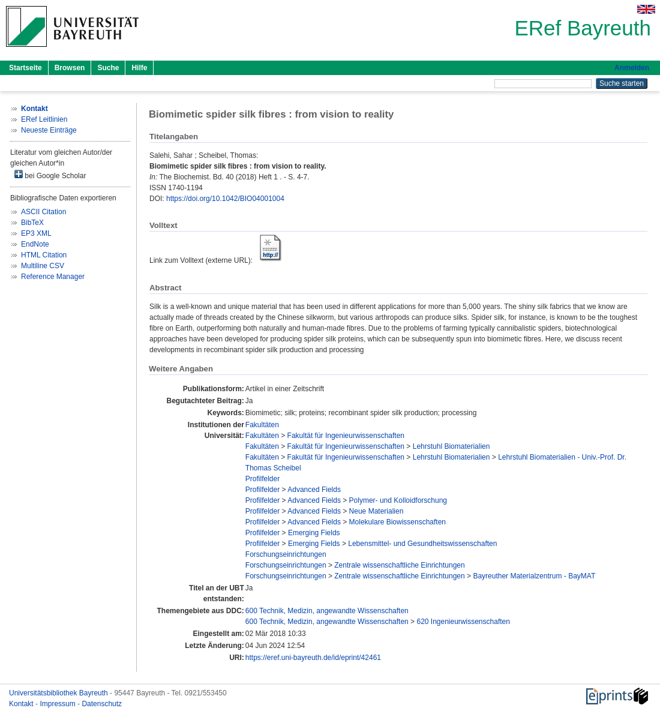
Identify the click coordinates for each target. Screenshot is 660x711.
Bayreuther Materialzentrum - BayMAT (534, 576)
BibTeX (32, 222)
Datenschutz (102, 704)
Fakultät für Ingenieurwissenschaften (345, 435)
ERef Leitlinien (44, 119)
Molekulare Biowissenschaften (397, 522)
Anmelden (631, 68)
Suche (108, 68)
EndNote (35, 244)
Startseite (25, 68)
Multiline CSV (42, 266)
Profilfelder (262, 479)
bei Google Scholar (50, 175)
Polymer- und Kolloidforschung (398, 500)
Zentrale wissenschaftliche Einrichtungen (399, 565)
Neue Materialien (376, 511)
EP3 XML (36, 233)
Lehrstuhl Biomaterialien (451, 446)
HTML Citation (44, 255)
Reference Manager (53, 276)
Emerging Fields (314, 533)
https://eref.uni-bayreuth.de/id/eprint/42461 (313, 657)
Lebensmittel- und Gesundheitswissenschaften (422, 543)
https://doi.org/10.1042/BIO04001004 (225, 198)
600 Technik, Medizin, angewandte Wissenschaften (327, 611)
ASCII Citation (43, 212)
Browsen (70, 68)
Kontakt (22, 704)
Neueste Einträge (49, 130)
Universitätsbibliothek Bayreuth (59, 693)
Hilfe (139, 68)
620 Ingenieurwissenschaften (462, 621)
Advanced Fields (314, 489)
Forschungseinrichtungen (285, 554)
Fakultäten (262, 425)
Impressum (58, 704)
